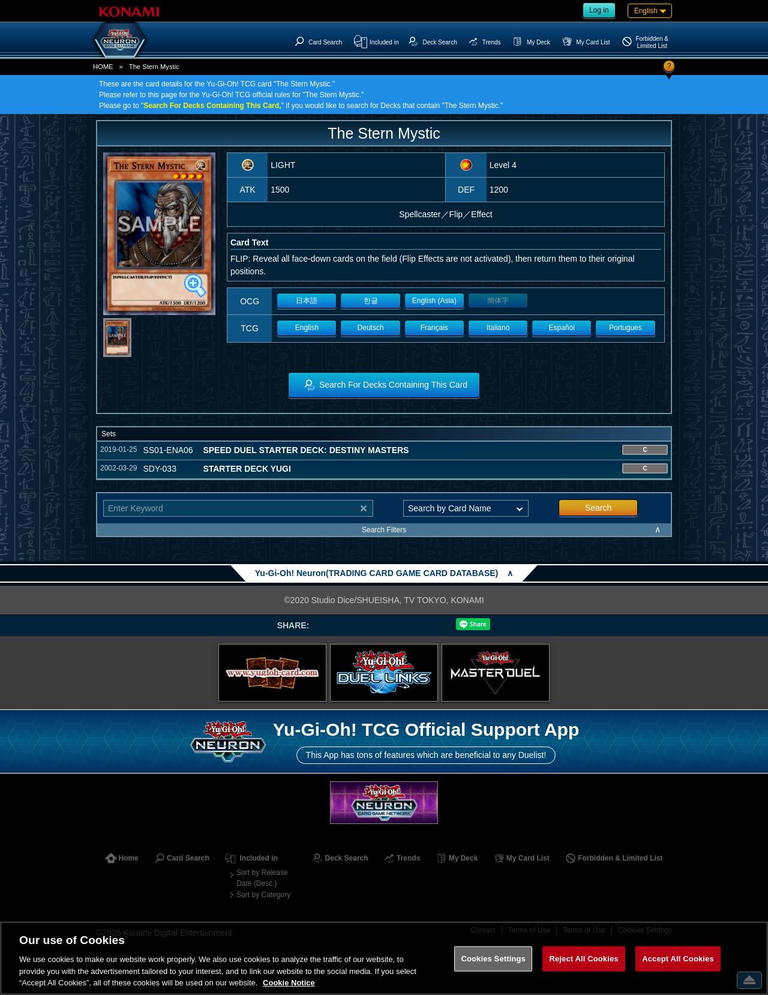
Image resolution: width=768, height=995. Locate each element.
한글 (371, 300)
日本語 (306, 300)
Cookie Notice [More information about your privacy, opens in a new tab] (289, 982)
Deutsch (371, 327)
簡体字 (498, 300)
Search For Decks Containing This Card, (212, 105)
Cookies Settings (493, 958)
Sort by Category (263, 895)
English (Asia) (434, 300)
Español (562, 327)
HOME (103, 66)
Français (434, 327)
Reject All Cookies (583, 958)
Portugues (625, 327)
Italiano (498, 327)
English (307, 327)
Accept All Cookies (678, 958)
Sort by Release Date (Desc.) (261, 878)
